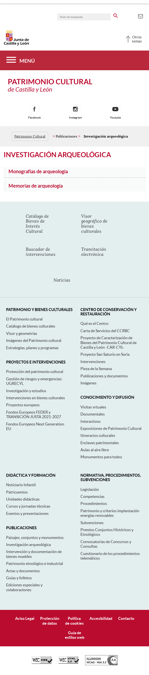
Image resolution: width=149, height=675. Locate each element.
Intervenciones (92, 361)
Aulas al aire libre (94, 450)
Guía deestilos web (74, 635)
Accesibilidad (100, 618)
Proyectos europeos (23, 405)
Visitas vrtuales (93, 407)
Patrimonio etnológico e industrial (34, 563)
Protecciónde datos (49, 620)
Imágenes (88, 383)
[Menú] (20, 60)
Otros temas (137, 39)
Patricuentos (17, 492)
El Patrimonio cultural (24, 319)
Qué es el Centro (94, 323)
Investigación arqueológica (28, 544)
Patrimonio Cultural (29, 136)
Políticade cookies (74, 620)
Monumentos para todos (101, 457)
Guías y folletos (19, 578)
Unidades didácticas (23, 499)
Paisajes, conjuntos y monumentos (35, 537)
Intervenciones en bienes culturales (35, 398)
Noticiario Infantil (21, 485)
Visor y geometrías (21, 333)
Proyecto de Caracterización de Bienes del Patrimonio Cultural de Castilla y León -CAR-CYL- (108, 342)
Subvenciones (92, 522)
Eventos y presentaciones (27, 513)
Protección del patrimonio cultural (34, 371)
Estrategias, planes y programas (32, 348)
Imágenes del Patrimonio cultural (33, 340)
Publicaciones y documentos (104, 376)
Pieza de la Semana (96, 368)
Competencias (92, 496)
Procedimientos (93, 503)
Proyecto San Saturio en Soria (105, 354)
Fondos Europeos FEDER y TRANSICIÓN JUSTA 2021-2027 (33, 414)
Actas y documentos (23, 571)
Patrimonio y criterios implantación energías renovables (109, 513)
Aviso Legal (24, 618)
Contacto (126, 618)
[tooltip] (140, 15)
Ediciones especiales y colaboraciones (24, 587)
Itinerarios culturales (97, 435)
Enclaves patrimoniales (99, 443)
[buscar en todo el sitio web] (116, 15)
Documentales (92, 414)
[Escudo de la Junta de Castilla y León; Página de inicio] (16, 44)
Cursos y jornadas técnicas (28, 506)
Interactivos (90, 421)
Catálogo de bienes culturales (30, 326)
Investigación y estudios (26, 391)
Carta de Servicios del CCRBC (105, 331)
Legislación (89, 489)
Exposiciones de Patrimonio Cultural (110, 428)
